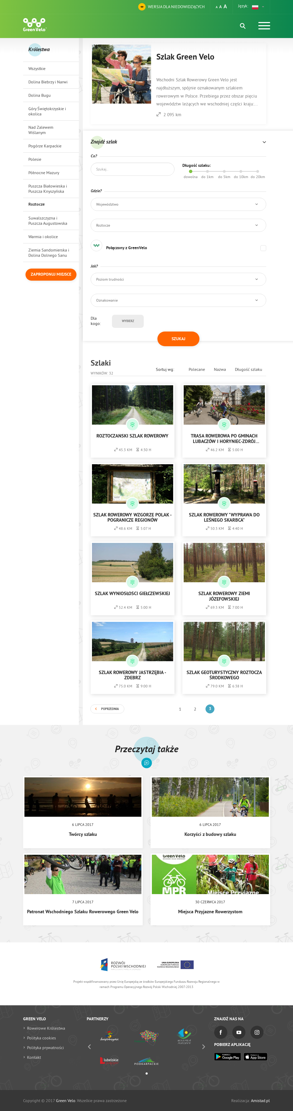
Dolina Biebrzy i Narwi (48, 81)
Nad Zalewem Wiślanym (40, 130)
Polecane (197, 369)
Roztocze (36, 204)
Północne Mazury (43, 172)
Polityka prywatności (45, 1047)
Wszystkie (36, 68)
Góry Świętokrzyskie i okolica (47, 111)
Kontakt (34, 1057)
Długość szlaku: (196, 165)
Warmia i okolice (43, 236)
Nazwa (220, 369)
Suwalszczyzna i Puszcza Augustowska (47, 220)
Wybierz (128, 321)
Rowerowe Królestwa (46, 1028)
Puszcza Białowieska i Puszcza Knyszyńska (47, 188)
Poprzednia (110, 709)
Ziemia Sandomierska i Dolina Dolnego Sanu (48, 252)
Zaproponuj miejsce (51, 274)
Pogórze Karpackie (44, 145)
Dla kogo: (96, 321)
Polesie (34, 159)
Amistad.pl (260, 1100)
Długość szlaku (248, 369)
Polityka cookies (41, 1037)
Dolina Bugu (39, 95)
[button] (258, 7)
